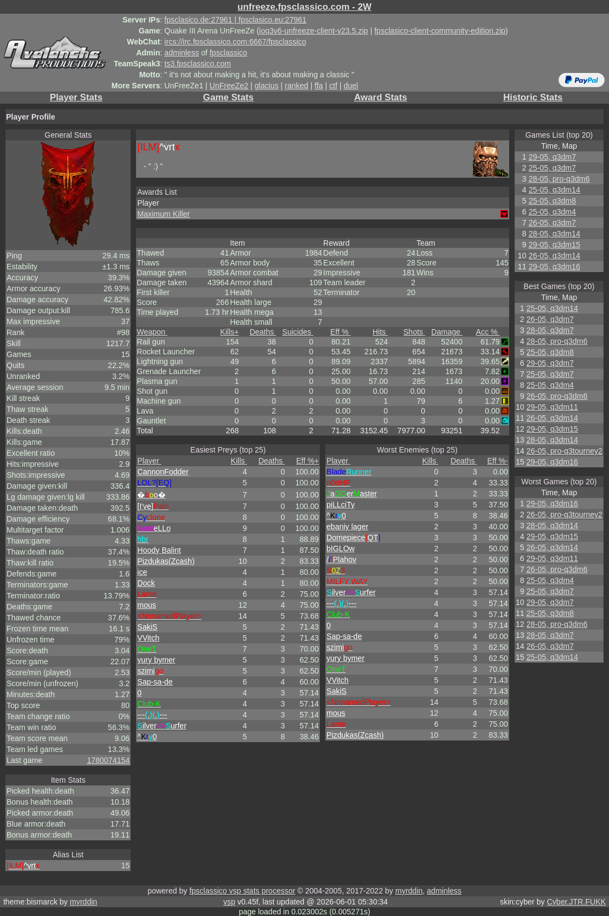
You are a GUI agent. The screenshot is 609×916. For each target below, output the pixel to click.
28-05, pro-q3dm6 (558, 178)
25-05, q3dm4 (552, 211)
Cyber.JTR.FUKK (576, 901)
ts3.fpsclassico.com (198, 63)
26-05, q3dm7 (552, 222)
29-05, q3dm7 (552, 156)
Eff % (340, 331)
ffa (318, 85)
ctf (333, 85)
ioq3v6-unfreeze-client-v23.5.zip (313, 30)
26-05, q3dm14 (554, 255)
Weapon (152, 331)
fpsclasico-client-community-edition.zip (439, 30)
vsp (229, 901)
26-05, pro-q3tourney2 (564, 450)
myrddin (408, 890)
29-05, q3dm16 (554, 266)
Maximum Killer (163, 214)
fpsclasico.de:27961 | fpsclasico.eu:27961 (236, 19)
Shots (414, 331)
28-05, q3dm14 (554, 233)
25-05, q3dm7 (552, 167)
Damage (447, 331)
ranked (296, 85)
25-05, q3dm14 (554, 189)
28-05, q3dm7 (549, 330)
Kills (229, 331)
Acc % (488, 331)
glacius (267, 85)
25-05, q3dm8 (552, 200)
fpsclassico (228, 52)
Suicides (297, 331)
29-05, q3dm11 (552, 407)
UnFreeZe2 (229, 85)
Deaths (263, 331)
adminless (182, 52)
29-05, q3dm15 (554, 244)
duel (350, 85)
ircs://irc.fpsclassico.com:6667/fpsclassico (235, 41)
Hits (380, 331)
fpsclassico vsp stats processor (242, 890)
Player (149, 460)
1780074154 (108, 760)
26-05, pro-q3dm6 (556, 396)
